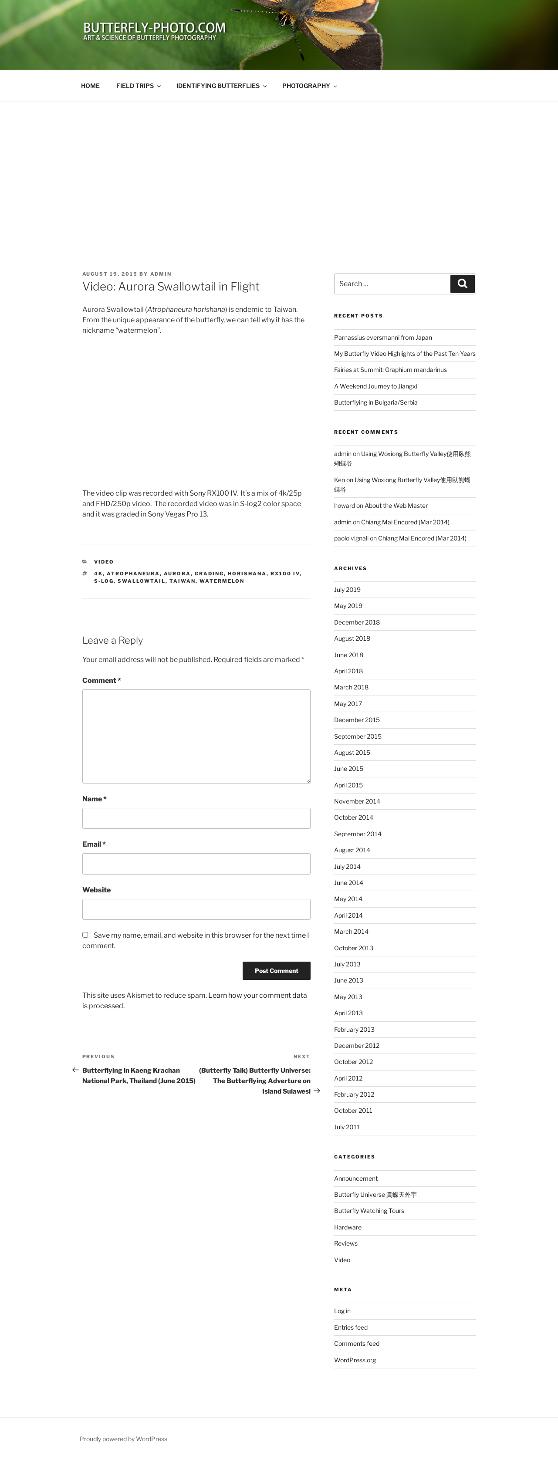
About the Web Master (396, 505)
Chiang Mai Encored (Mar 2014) (405, 522)
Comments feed (356, 1343)
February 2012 (354, 1094)
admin (161, 274)
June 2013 (348, 980)
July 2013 (347, 964)
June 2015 (348, 768)
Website (96, 890)
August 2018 (352, 638)
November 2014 (357, 801)
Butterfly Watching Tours (369, 1210)
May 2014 (348, 898)
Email (94, 844)
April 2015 (348, 785)
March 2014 (351, 931)
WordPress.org (355, 1360)
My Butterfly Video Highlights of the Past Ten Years (405, 353)
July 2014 (347, 866)
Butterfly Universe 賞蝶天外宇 (375, 1194)
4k (98, 574)
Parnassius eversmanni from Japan (383, 337)
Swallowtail (142, 581)
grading (209, 574)
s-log (104, 581)
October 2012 (353, 1061)
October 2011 (353, 1110)
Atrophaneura (133, 574)
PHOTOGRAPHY (310, 85)
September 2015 (358, 736)
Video (104, 562)
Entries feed (351, 1327)
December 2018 (357, 622)
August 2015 (352, 752)
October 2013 (353, 948)
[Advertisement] (279, 167)
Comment (101, 680)
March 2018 (351, 687)
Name (94, 799)
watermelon (222, 581)
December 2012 (356, 1045)
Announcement (356, 1178)
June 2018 (348, 655)
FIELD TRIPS (139, 85)
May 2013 (348, 996)
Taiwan (182, 581)
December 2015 (357, 719)
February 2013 (354, 1029)
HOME (90, 85)
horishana (247, 574)
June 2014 (348, 882)
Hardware (348, 1227)
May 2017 (348, 703)
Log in (342, 1310)
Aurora (177, 574)
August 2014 (352, 850)
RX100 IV (285, 574)
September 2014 (358, 834)
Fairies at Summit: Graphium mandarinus (390, 369)
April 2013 (348, 1013)
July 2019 (347, 589)
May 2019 (348, 605)
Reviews (346, 1243)
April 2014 (348, 915)
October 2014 (353, 817)
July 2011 (347, 1127)
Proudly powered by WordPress (123, 1438)
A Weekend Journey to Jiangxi (375, 386)
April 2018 (348, 671)
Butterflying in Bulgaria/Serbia (376, 402)
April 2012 (348, 1078)
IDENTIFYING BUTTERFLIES (222, 85)
